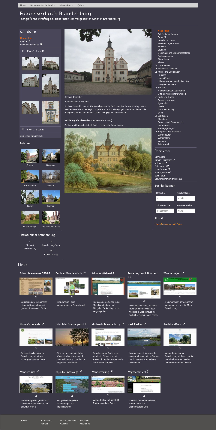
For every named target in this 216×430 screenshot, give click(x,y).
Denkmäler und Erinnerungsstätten (174, 53)
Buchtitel (159, 176)
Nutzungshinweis (68, 420)
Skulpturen (163, 119)
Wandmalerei (164, 138)
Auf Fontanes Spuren (168, 34)
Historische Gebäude (167, 68)
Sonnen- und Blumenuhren (170, 122)
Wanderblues (27, 372)
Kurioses (162, 75)
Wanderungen (172, 273)
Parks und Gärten (166, 97)
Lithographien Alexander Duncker (173, 81)
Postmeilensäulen (166, 100)
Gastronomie (164, 65)
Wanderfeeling (100, 372)
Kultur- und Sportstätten (169, 72)
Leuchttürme (164, 78)
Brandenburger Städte (168, 43)
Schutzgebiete (161, 172)
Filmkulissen (164, 59)
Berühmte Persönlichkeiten (167, 179)
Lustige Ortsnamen (167, 84)
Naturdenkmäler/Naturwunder (172, 91)
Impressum (46, 420)
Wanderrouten (164, 135)
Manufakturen (161, 169)
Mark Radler (135, 324)
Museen (161, 87)
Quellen (161, 106)
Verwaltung (160, 157)
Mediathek (85, 424)
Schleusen (163, 116)
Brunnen (162, 50)
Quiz (80, 5)
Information (65, 5)
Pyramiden (163, 103)
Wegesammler (136, 372)
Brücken (162, 46)
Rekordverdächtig (166, 109)
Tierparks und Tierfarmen (169, 131)
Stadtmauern (164, 125)
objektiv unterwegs (67, 372)
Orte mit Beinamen (163, 160)
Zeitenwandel (164, 144)
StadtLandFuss (172, 324)
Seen (160, 113)
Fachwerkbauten (166, 56)
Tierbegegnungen (166, 128)
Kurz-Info (84, 420)
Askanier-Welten (101, 273)
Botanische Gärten (166, 40)
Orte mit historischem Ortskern (172, 94)
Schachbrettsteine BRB (33, 273)
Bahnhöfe (162, 37)
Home (23, 5)
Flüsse (161, 62)
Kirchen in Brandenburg (106, 324)
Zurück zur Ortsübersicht (31, 136)
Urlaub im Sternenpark (69, 324)
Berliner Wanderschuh (69, 273)
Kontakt (44, 424)
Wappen (162, 141)
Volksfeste (159, 163)
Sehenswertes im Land (41, 5)
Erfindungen (160, 166)
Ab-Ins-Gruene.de (30, 324)
